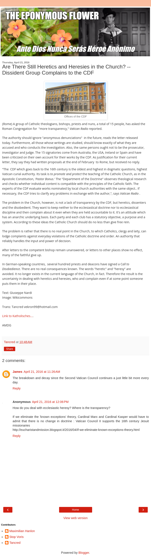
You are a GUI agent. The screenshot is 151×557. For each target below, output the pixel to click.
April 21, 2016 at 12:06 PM (50, 402)
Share (9, 348)
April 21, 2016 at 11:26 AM (42, 371)
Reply (17, 388)
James (17, 371)
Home (75, 509)
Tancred (14, 542)
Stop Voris (16, 537)
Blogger (83, 552)
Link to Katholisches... (17, 316)
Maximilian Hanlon (22, 531)
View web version (75, 518)
